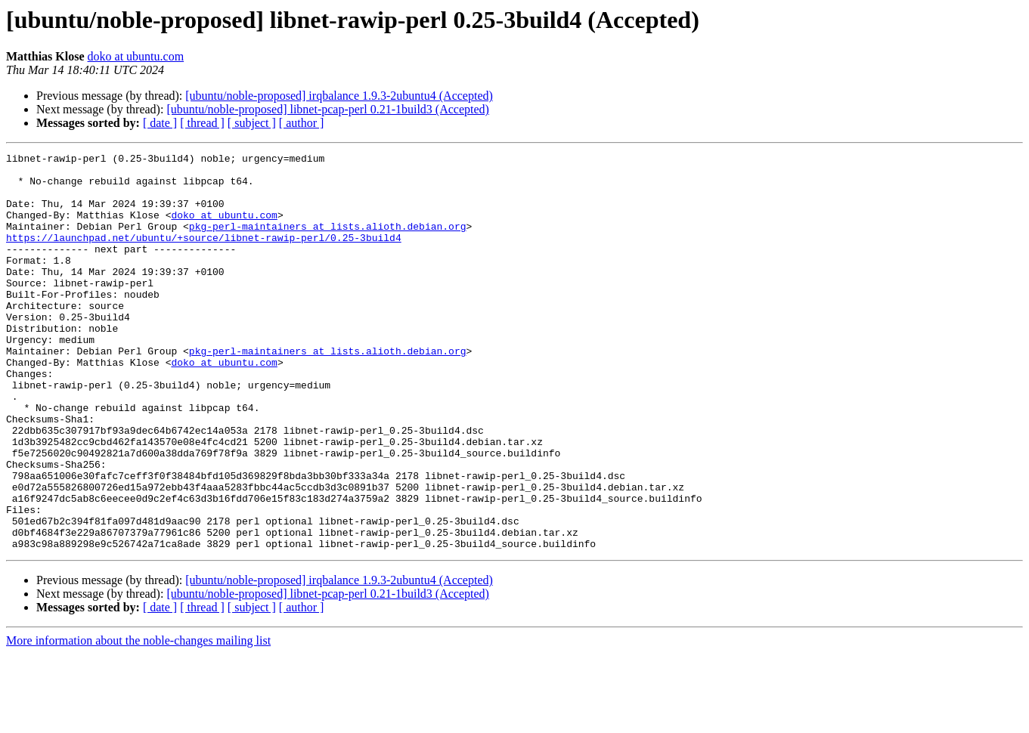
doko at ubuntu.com (136, 56)
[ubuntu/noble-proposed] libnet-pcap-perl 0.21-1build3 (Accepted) (327, 109)
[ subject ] (252, 122)
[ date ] (160, 122)
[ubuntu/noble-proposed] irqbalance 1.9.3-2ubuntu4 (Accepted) (339, 95)
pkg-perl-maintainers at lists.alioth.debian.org (327, 242)
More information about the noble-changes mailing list (138, 719)
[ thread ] (202, 122)
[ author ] (301, 122)
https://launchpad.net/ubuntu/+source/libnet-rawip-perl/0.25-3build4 (203, 255)
